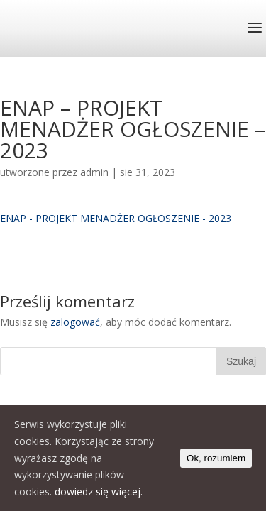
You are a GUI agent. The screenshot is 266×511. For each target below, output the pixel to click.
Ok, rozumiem (216, 458)
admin (94, 172)
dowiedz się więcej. (99, 491)
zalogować (75, 322)
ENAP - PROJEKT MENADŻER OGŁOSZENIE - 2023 (115, 218)
